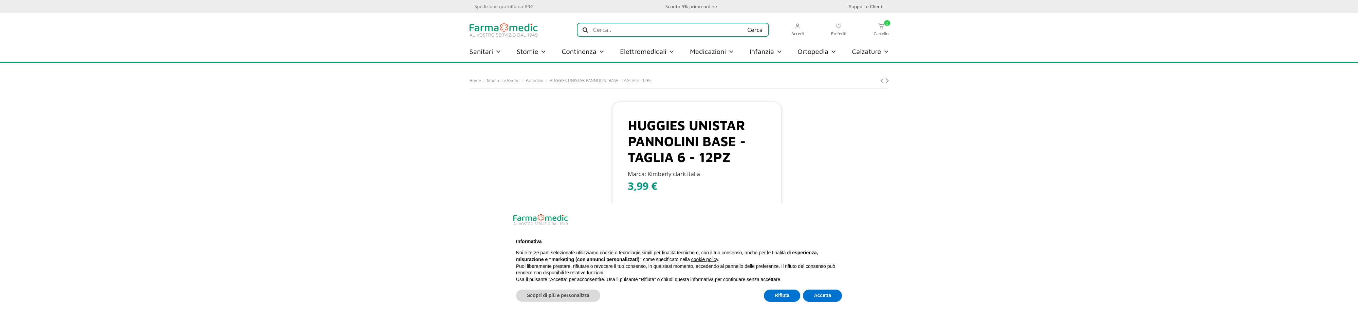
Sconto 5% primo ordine (691, 6)
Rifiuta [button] (782, 295)
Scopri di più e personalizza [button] (558, 295)
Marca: (637, 174)
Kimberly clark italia (673, 174)
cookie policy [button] (704, 259)
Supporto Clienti (866, 6)
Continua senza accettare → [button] (808, 219)
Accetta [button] (822, 295)
